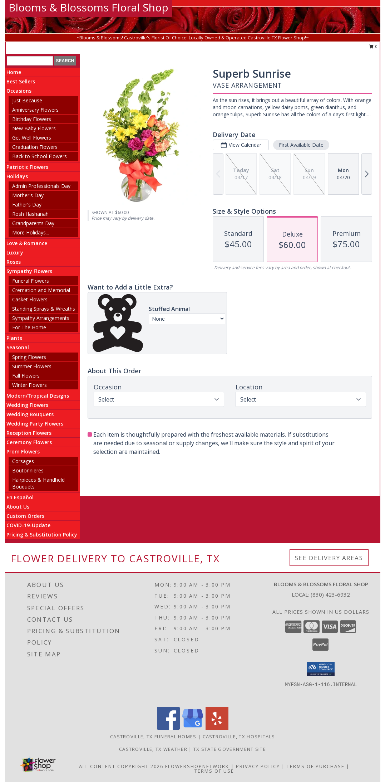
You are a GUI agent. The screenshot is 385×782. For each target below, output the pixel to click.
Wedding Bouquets (30, 414)
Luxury (14, 252)
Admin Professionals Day (41, 186)
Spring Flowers (29, 357)
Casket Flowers (30, 299)
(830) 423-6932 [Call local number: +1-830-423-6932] (330, 594)
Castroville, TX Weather (153, 749)
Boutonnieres (28, 470)
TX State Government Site (229, 749)
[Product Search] (30, 60)
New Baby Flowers (34, 128)
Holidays (17, 176)
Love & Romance (26, 243)
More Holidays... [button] (30, 232)
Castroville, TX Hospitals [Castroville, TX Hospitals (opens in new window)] (239, 736)
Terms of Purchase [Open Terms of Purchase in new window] (316, 766)
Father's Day (26, 204)
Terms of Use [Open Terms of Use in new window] (214, 771)
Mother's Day (28, 195)
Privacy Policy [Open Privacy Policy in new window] (258, 766)
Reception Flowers (28, 432)
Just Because (27, 100)
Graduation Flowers (35, 147)
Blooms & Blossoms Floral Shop (88, 7)
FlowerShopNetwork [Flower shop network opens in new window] (197, 766)
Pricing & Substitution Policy (41, 534)
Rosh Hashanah (30, 213)
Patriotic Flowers (27, 167)
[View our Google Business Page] (192, 727)
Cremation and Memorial (41, 290)
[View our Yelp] (217, 727)
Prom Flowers (23, 451)
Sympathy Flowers (29, 271)
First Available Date (301, 144)
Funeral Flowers (30, 280)
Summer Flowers (31, 366)
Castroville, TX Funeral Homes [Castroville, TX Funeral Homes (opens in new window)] (153, 736)
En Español (20, 497)
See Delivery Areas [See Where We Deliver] (329, 558)
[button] (321, 669)
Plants (14, 338)
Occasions (18, 90)
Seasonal (17, 347)
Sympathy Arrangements (40, 318)
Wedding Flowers (27, 405)
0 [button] (373, 46)
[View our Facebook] (168, 727)
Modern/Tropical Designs (37, 395)
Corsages (23, 461)
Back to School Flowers (39, 156)
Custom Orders (25, 516)
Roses (13, 261)
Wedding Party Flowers (34, 423)
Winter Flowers (29, 385)
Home (13, 72)
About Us (17, 506)
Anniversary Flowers (35, 109)
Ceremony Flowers (29, 442)
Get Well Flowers (31, 137)
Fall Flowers (26, 375)
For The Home (29, 327)
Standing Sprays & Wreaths (43, 308)
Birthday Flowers (31, 119)
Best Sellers (20, 81)
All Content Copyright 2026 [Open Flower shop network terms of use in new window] (121, 766)
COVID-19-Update (28, 525)
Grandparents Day (33, 223)
